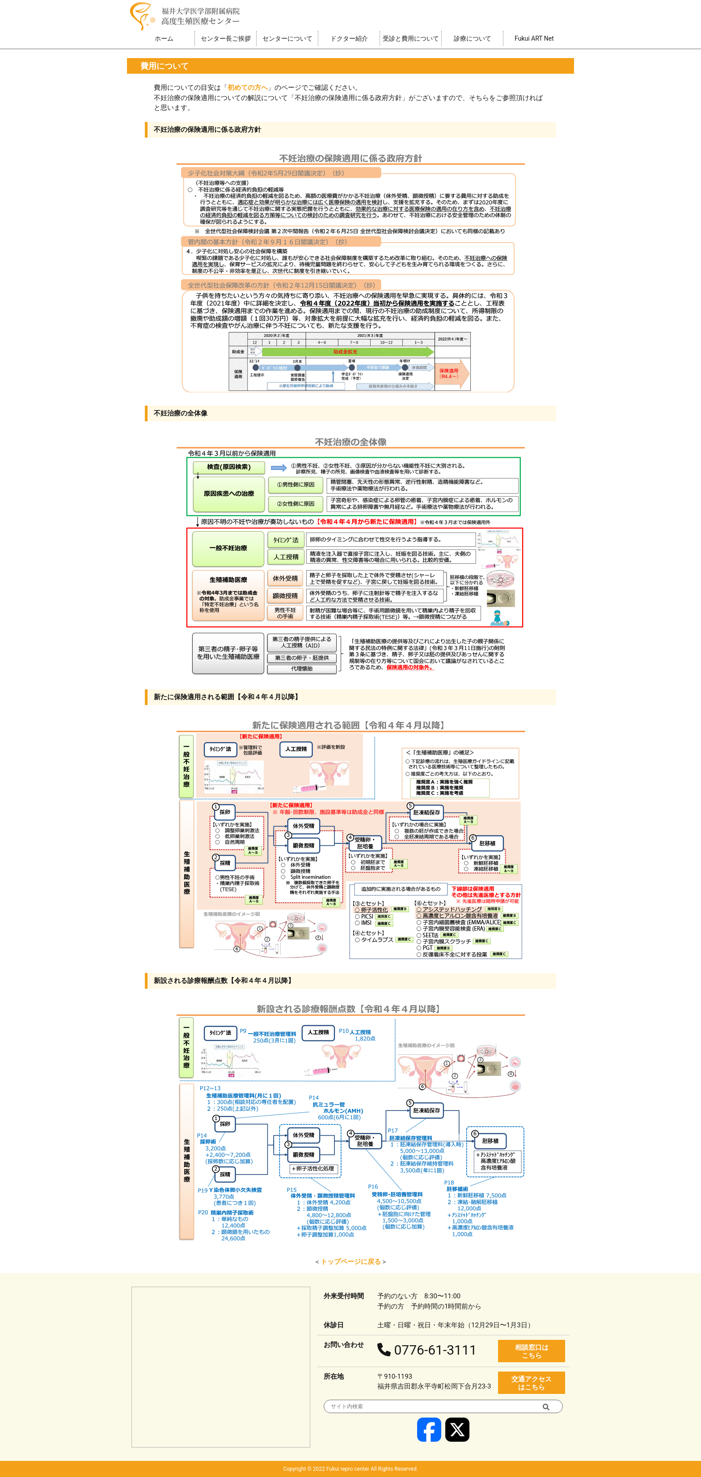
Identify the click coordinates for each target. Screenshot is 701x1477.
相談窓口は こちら (532, 1351)
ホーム (164, 38)
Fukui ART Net (534, 38)
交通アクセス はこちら (531, 1383)
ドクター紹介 (349, 38)
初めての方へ (248, 88)
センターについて (287, 38)
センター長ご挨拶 (226, 38)
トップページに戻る (351, 1262)
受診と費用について (411, 38)
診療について (472, 38)
